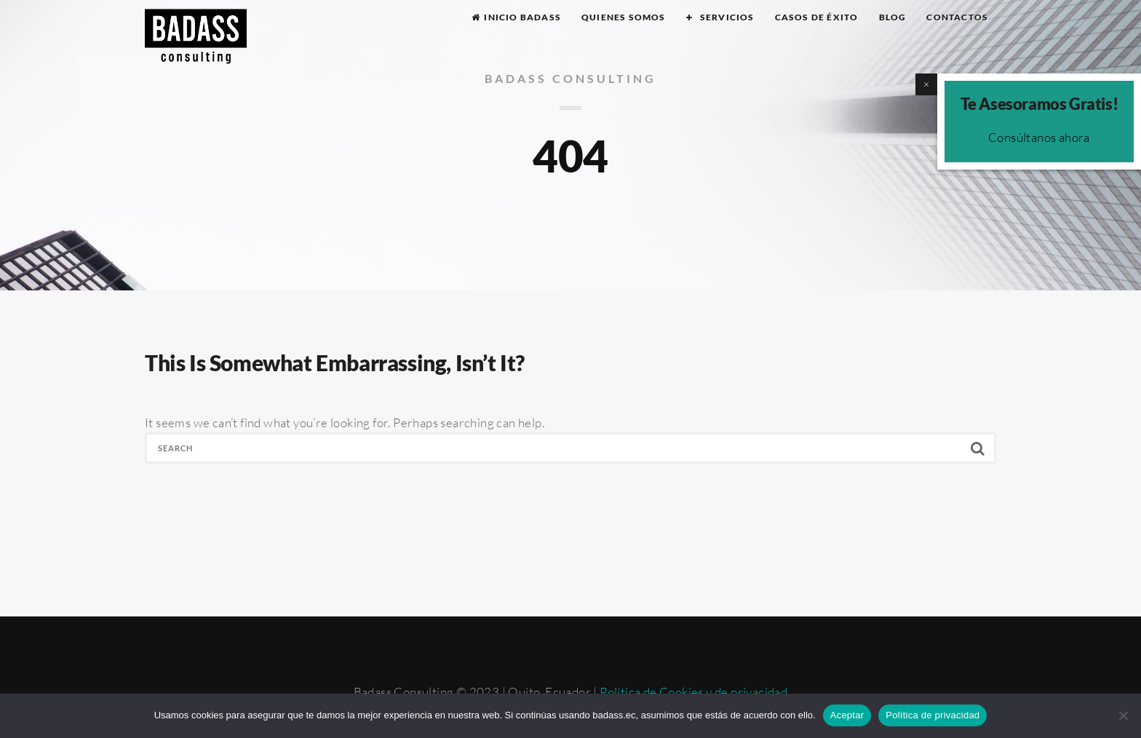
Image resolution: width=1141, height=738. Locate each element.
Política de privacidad (932, 715)
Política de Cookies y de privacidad (693, 691)
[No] (1123, 715)
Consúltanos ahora (1039, 137)
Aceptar (847, 715)
